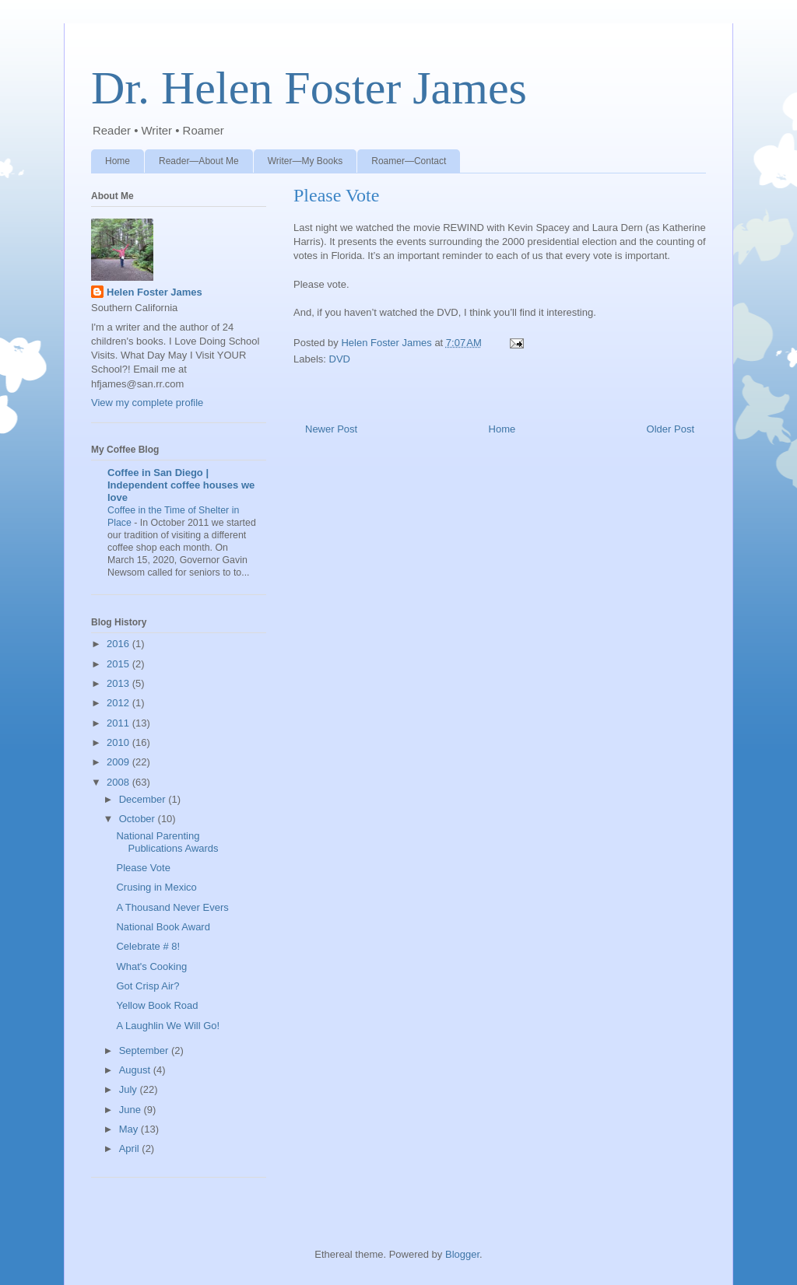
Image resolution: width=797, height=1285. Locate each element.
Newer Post (331, 429)
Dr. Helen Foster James (309, 88)
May (130, 1129)
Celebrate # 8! (148, 946)
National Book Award (162, 927)
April (130, 1148)
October (138, 819)
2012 (119, 703)
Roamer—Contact (408, 161)
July (129, 1089)
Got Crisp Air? (147, 986)
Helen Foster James (154, 292)
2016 (119, 644)
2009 (119, 762)
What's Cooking (151, 966)
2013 (119, 683)
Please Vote (143, 868)
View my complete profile (147, 402)
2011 (119, 723)
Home (117, 161)
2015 (119, 664)
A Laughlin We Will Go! (167, 1025)
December (144, 799)
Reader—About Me (199, 161)
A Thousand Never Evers (172, 907)
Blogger (462, 1254)
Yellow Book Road (157, 1005)
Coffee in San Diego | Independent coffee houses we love (181, 485)
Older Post (670, 429)
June (131, 1109)
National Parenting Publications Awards (167, 842)
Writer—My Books (305, 161)
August (136, 1070)
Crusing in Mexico (156, 887)
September (145, 1050)
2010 (119, 742)
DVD (339, 359)
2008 (119, 782)
